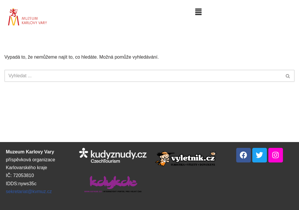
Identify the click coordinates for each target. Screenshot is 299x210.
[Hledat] (142, 76)
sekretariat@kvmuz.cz (29, 191)
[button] (198, 12)
